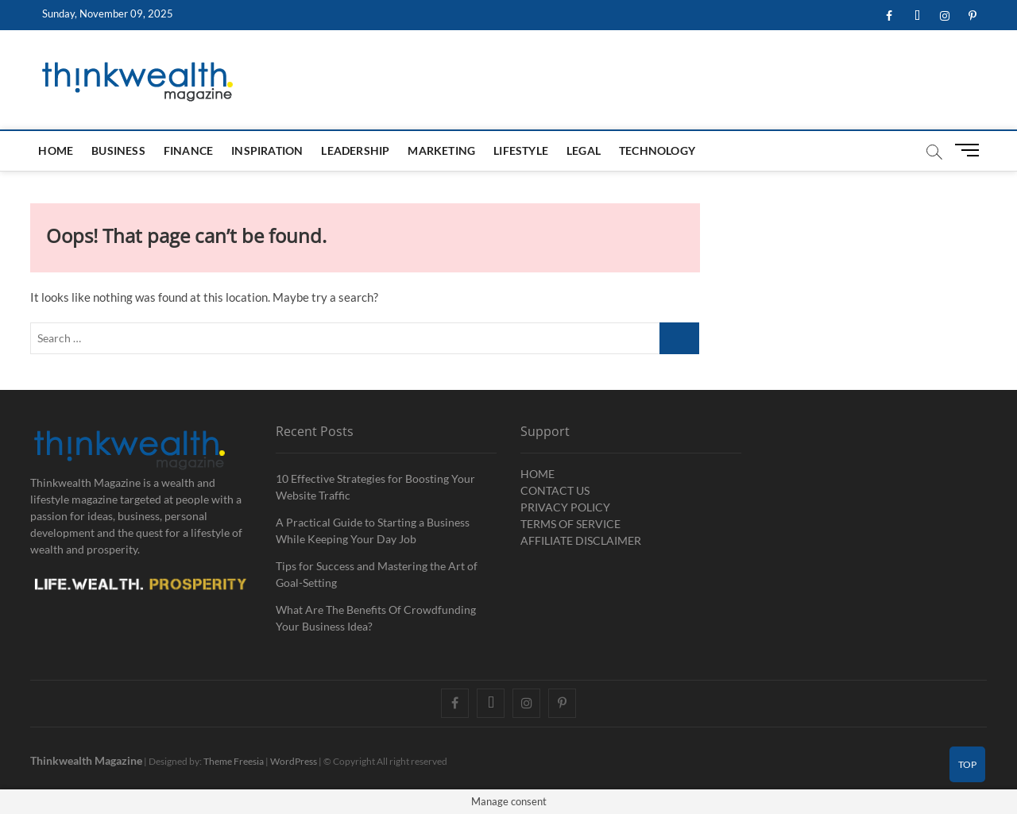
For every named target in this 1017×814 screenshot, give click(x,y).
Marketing (441, 150)
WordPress (293, 761)
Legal (584, 150)
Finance (188, 150)
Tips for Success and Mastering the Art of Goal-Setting (377, 574)
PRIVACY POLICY (565, 507)
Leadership (355, 150)
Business (118, 150)
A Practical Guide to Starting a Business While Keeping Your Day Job (373, 530)
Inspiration (267, 150)
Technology (657, 150)
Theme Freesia (233, 761)
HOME (55, 150)
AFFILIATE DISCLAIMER (580, 540)
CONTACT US (555, 490)
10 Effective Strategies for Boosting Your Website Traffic (375, 487)
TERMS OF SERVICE (570, 523)
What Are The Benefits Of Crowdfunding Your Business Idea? (376, 618)
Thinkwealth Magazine (86, 760)
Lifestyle (520, 150)
